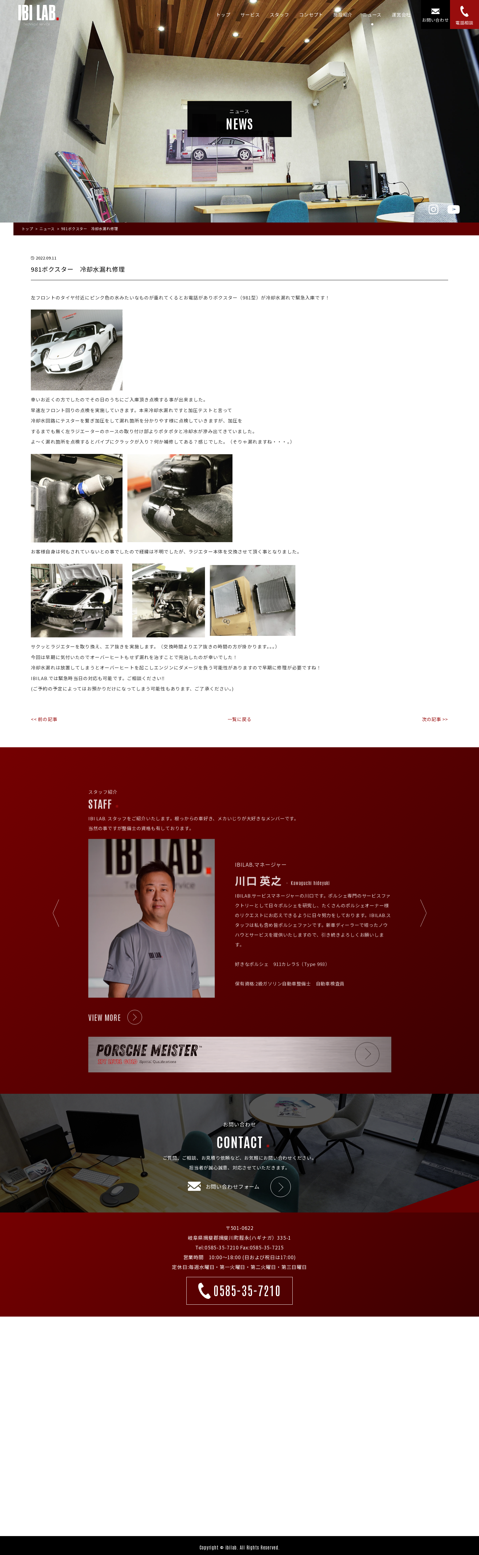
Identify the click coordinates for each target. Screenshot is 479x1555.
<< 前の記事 (44, 719)
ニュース (372, 14)
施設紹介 (343, 14)
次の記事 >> (435, 719)
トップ (223, 14)
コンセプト (311, 14)
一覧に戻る (240, 719)
